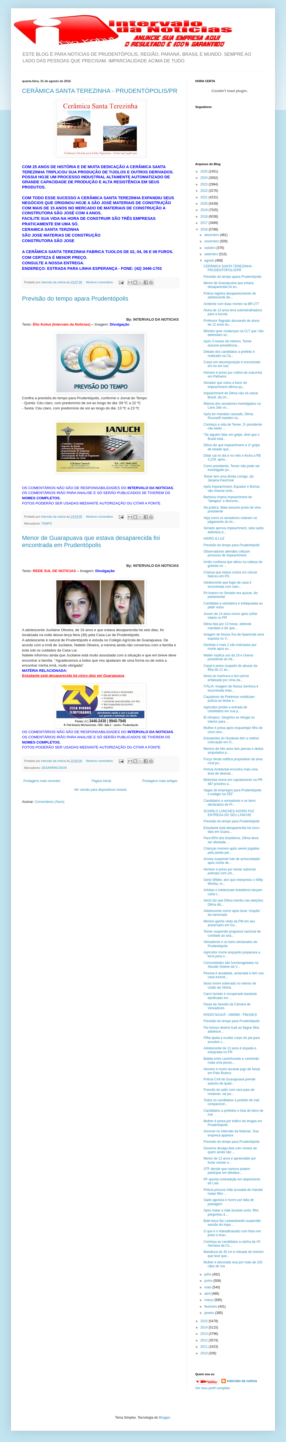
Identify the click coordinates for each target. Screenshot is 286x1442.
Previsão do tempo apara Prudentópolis (75, 298)
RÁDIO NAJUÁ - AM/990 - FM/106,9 (230, 1015)
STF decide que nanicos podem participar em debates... (227, 1171)
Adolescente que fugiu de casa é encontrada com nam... (227, 584)
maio (208, 1287)
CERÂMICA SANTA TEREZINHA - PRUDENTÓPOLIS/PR (99, 90)
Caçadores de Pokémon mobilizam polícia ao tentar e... (229, 699)
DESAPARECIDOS (54, 767)
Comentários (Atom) (49, 802)
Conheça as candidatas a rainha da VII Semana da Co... (232, 1243)
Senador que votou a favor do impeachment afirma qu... (225, 385)
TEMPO (47, 523)
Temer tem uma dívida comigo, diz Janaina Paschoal (229, 478)
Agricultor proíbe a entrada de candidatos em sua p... (225, 709)
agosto (209, 260)
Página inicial (101, 781)
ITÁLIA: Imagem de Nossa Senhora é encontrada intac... (231, 688)
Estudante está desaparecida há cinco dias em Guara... (231, 830)
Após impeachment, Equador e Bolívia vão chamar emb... (232, 488)
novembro (212, 241)
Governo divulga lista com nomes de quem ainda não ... (230, 1150)
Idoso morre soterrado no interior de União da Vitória (230, 985)
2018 (204, 216)
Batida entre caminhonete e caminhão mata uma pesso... (231, 1060)
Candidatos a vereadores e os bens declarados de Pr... (229, 802)
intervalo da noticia (54, 282)
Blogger (164, 1417)
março (209, 1300)
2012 (204, 1340)
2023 (204, 184)
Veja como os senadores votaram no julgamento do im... (230, 520)
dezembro (212, 235)
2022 (204, 191)
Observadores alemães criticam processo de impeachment (227, 553)
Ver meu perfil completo (212, 1388)
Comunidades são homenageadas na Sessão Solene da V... (231, 965)
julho (208, 1274)
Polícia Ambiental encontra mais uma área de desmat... (231, 771)
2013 (204, 1334)
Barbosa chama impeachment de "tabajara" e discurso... (228, 499)
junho (208, 1281)
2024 (204, 178)
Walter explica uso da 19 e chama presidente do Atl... (228, 657)
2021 (204, 197)
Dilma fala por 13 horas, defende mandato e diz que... (227, 626)
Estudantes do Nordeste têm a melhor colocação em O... (231, 740)
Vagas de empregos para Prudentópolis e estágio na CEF (233, 792)
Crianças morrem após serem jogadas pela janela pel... (231, 850)
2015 (204, 1321)
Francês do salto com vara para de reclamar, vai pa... (229, 1092)
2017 (204, 223)
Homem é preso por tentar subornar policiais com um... (230, 871)
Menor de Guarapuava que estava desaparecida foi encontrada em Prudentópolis (91, 541)
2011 (204, 1347)
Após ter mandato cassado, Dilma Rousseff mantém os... (228, 416)
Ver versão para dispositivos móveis (100, 790)
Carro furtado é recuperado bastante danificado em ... (230, 996)
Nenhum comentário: (100, 282)
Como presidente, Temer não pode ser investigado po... (232, 468)
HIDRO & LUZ (214, 538)
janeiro (209, 1313)
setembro (211, 254)
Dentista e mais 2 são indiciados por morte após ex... (230, 647)
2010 (204, 1353)
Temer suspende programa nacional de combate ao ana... (232, 933)
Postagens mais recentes (42, 781)
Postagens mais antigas (159, 781)
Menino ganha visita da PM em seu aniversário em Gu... (229, 923)
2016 (204, 229)
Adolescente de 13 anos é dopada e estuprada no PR (230, 1050)
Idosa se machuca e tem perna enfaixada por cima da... (226, 678)
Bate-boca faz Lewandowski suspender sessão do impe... (232, 1223)
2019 (204, 210)
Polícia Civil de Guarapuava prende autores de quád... (229, 1081)
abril (207, 1294)
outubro (210, 248)
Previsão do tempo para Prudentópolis (232, 545)
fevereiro (211, 1306)
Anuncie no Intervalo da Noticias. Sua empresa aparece (231, 1133)
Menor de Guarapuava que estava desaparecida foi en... (229, 285)
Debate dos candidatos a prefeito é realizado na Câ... (229, 353)
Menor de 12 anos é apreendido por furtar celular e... (230, 1160)
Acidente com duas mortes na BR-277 (231, 304)
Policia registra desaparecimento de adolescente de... (230, 295)
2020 (204, 204)
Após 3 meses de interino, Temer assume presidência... (228, 343)
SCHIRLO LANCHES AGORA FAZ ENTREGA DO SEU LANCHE (229, 813)
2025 (204, 171)
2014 (204, 1327)
